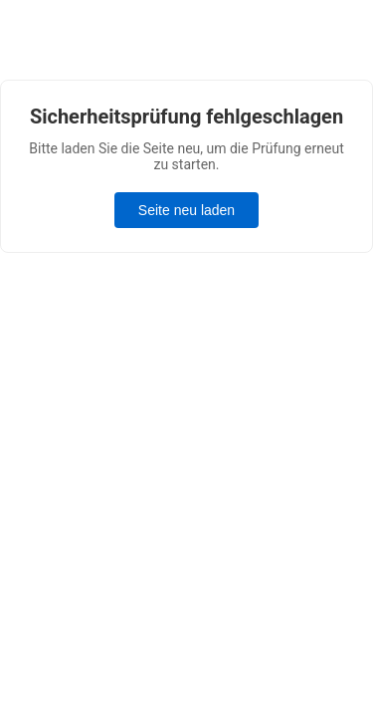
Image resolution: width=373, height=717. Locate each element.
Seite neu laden (186, 210)
